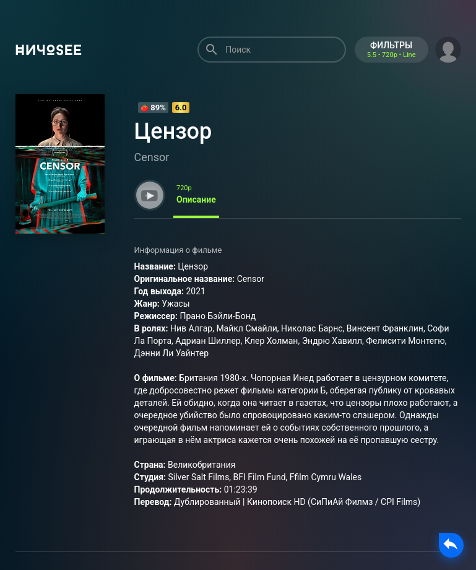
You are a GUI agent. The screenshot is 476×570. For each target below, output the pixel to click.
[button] (448, 48)
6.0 (181, 107)
